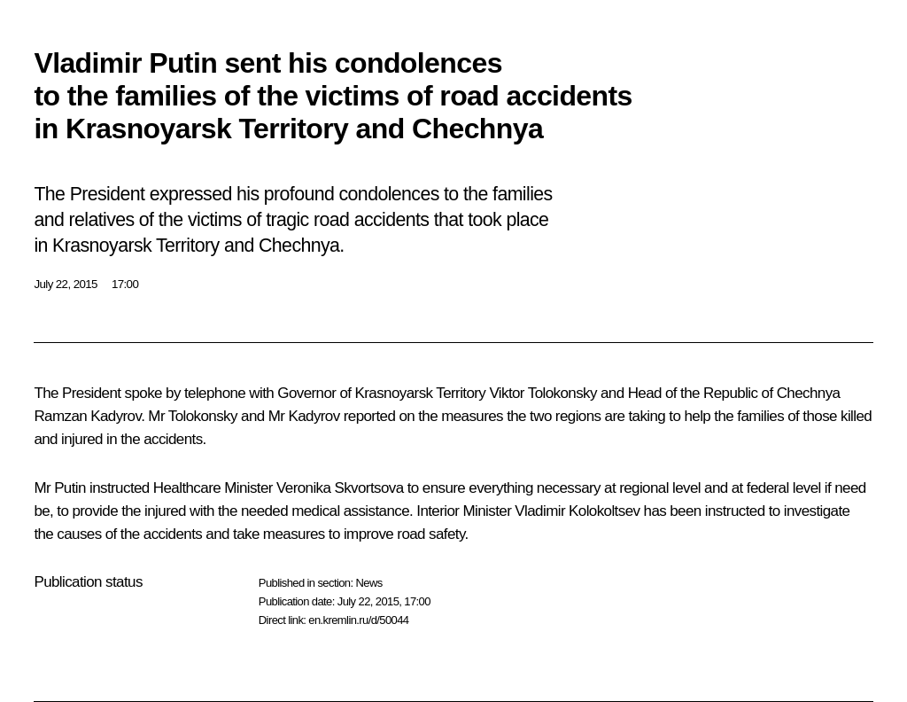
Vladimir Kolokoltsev (577, 511)
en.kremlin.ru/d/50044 (358, 620)
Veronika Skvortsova (340, 488)
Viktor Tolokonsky (542, 393)
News (368, 582)
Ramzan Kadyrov (87, 416)
